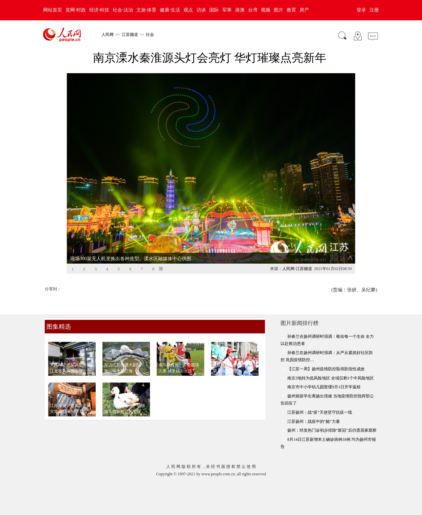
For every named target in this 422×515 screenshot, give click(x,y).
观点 (188, 10)
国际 (214, 10)
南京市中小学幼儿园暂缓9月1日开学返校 (324, 387)
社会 (150, 34)
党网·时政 (75, 10)
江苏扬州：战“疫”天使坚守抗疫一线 (319, 412)
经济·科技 (99, 10)
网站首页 (52, 10)
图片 (278, 10)
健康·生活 (170, 10)
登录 (361, 10)
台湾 (252, 10)
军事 (227, 10)
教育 (291, 10)
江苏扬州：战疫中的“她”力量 (313, 421)
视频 (265, 10)
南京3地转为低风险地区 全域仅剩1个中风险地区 (330, 378)
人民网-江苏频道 (297, 268)
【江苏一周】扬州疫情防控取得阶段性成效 (326, 369)
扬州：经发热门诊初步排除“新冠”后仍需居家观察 (332, 430)
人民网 (107, 34)
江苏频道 (130, 34)
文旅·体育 (146, 10)
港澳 (240, 10)
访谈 (201, 10)
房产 (304, 10)
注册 (374, 10)
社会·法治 (123, 10)
